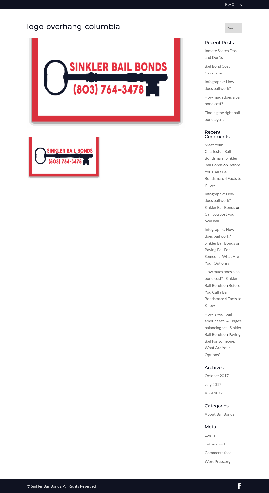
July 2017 (213, 384)
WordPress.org (217, 461)
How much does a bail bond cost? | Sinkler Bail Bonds (223, 278)
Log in (210, 435)
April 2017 (214, 393)
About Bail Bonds (219, 414)
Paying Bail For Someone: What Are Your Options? (222, 256)
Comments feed (218, 452)
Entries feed (215, 444)
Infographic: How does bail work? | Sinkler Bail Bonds (220, 200)
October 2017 (217, 375)
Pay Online (233, 4)
